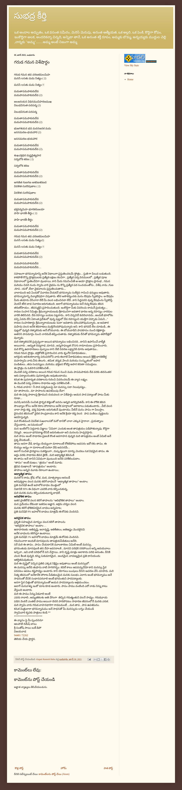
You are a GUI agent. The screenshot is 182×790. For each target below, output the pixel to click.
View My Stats (131, 65)
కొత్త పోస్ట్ (19, 768)
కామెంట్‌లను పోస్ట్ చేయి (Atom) (54, 774)
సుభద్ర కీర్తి (30, 15)
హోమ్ (63, 768)
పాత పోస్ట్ (108, 768)
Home (130, 79)
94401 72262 (21, 635)
